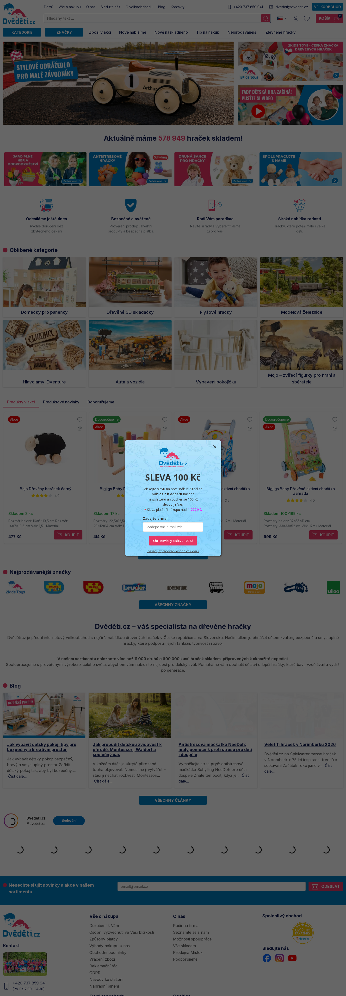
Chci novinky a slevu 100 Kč (173, 541)
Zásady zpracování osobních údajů (173, 551)
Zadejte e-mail (155, 518)
